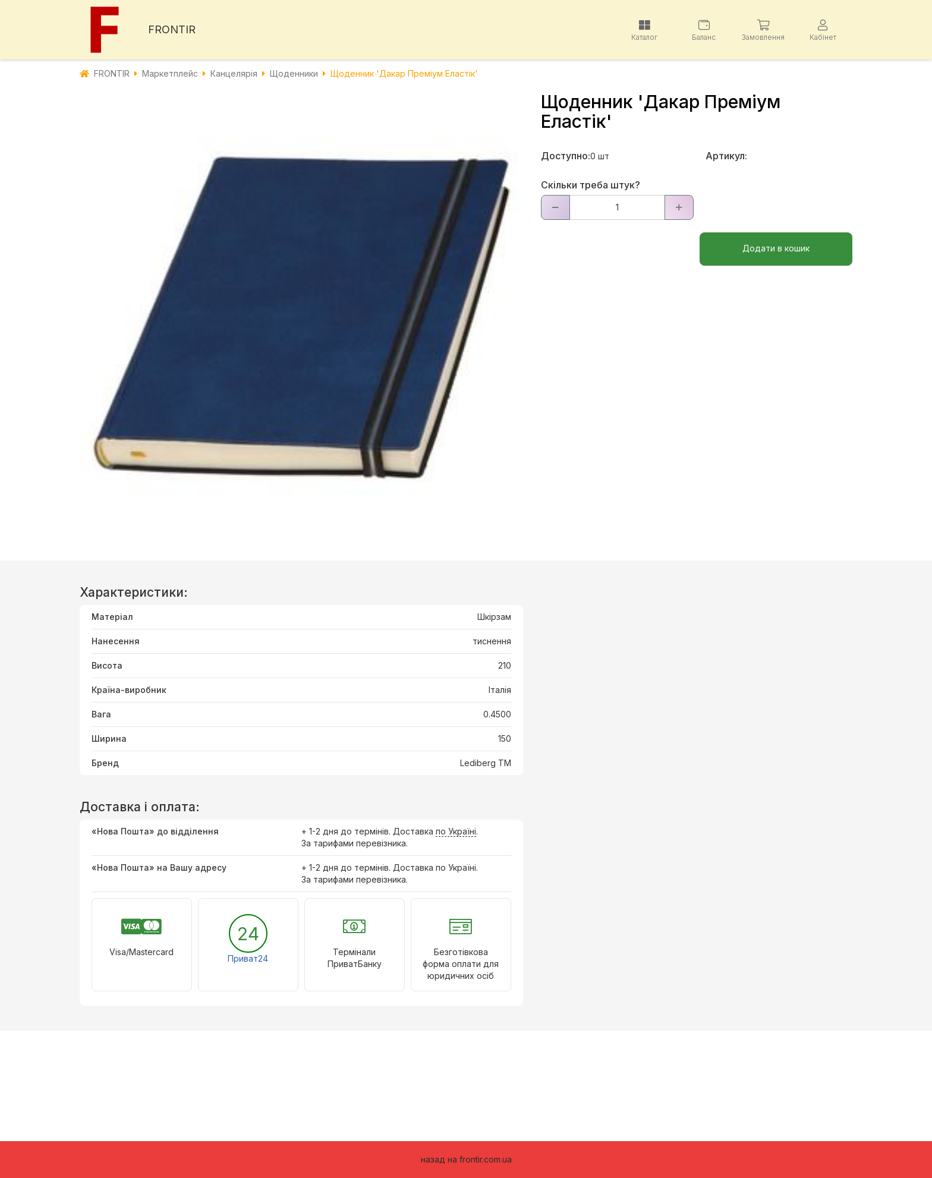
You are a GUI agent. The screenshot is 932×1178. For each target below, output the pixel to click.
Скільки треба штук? (590, 185)
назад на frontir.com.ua (466, 1159)
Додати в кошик (776, 248)
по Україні (456, 831)
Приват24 (248, 958)
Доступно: (565, 156)
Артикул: (726, 156)
